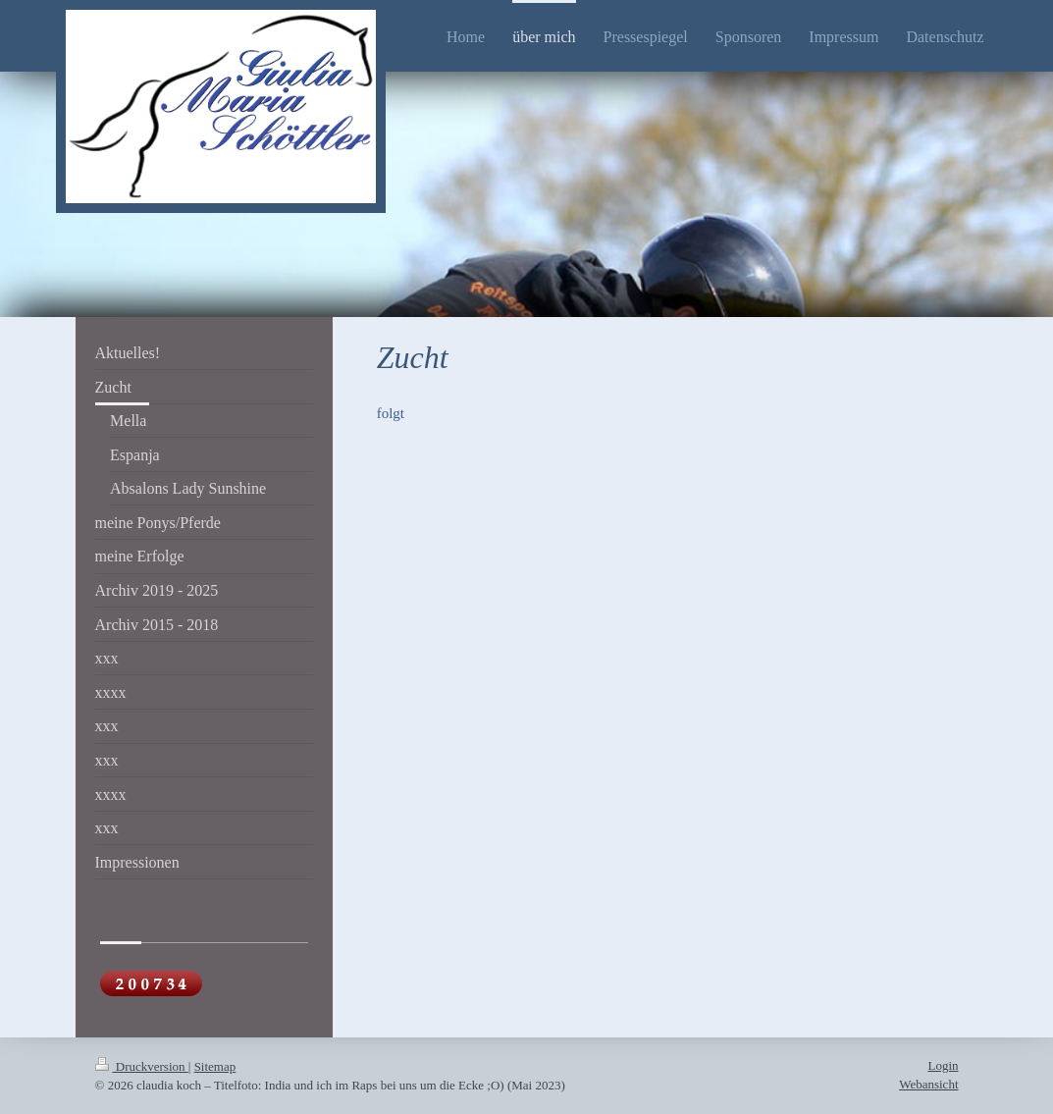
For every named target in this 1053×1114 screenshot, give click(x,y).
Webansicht (928, 1084)
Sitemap (215, 1066)
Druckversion (141, 1066)
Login (942, 1065)
